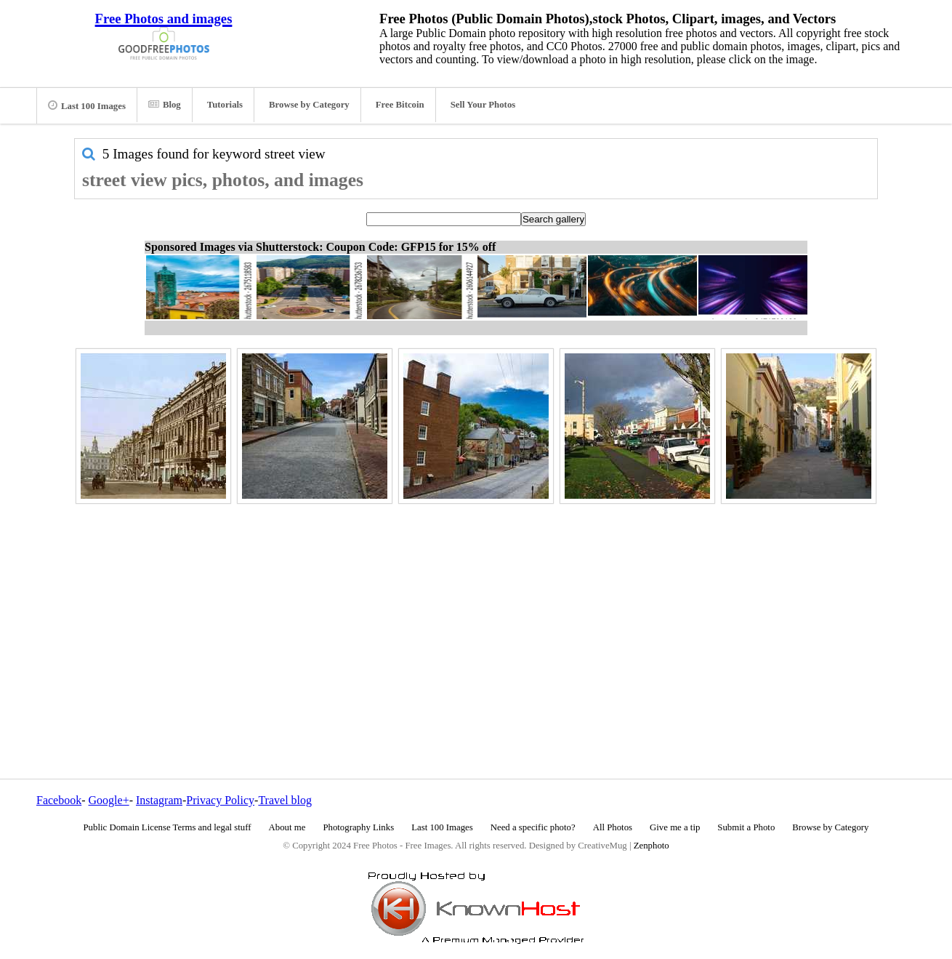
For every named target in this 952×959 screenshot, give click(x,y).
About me (287, 827)
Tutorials (225, 105)
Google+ (109, 800)
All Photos (612, 827)
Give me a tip (675, 827)
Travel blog (285, 800)
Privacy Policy (220, 800)
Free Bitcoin (400, 105)
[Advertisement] (476, 610)
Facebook (58, 800)
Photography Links (358, 827)
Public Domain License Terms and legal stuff (167, 827)
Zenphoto (651, 845)
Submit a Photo (746, 827)
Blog (164, 105)
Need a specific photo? (533, 827)
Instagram (159, 800)
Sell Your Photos (483, 105)
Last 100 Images (87, 105)
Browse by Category (309, 105)
